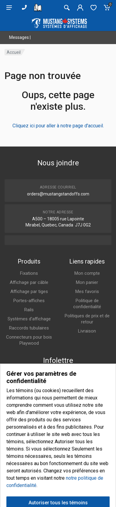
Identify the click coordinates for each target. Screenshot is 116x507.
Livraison (87, 331)
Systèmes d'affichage (29, 319)
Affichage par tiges (29, 291)
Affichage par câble (29, 282)
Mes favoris (87, 291)
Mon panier (87, 282)
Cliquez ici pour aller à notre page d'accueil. (58, 126)
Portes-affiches (29, 300)
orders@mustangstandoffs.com (58, 193)
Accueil (14, 52)
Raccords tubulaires (29, 328)
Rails (29, 309)
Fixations (29, 273)
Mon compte (87, 273)
